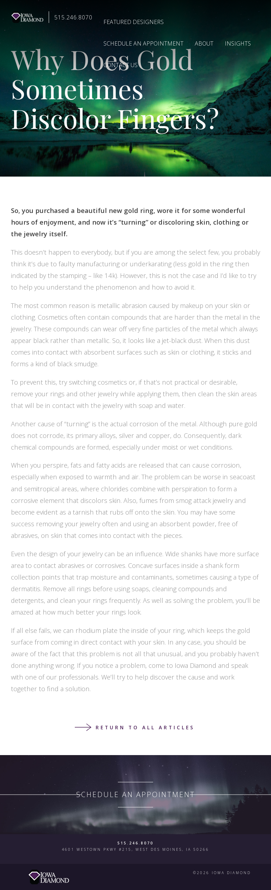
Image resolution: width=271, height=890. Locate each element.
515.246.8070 (73, 17)
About (204, 43)
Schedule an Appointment (143, 43)
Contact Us (120, 65)
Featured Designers (133, 22)
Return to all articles (145, 727)
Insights (238, 43)
